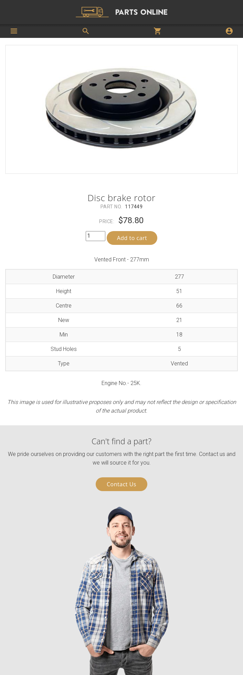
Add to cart (132, 238)
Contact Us (121, 484)
